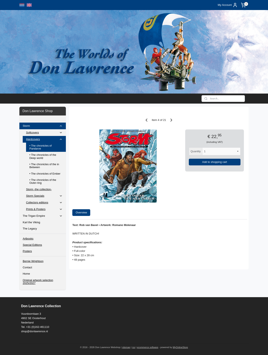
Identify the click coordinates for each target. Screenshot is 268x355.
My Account (228, 5)
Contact (27, 267)
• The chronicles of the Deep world (42, 156)
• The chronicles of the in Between (44, 166)
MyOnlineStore (180, 347)
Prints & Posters (44, 209)
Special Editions (32, 244)
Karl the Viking (31, 222)
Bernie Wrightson (33, 261)
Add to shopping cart (214, 162)
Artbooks (28, 238)
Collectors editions (44, 202)
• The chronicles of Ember (44, 173)
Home (26, 273)
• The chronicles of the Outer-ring (42, 181)
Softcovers (44, 132)
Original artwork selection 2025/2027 (38, 282)
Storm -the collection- (39, 189)
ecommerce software (147, 347)
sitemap (126, 347)
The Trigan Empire (43, 216)
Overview (81, 212)
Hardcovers (44, 139)
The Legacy (30, 228)
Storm (43, 126)
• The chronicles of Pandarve (40, 147)
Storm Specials (44, 196)
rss (133, 347)
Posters (27, 251)
